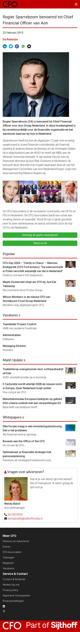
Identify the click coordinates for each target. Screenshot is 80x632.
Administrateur (12, 335)
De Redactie (10, 39)
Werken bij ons (11, 584)
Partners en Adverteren (16, 541)
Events (6, 546)
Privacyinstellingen (13, 600)
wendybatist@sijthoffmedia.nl (25, 518)
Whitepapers (12, 417)
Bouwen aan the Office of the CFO (24, 441)
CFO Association (12, 552)
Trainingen (8, 557)
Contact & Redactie (14, 579)
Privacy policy (10, 590)
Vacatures (10, 315)
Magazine (8, 562)
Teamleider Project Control (19, 324)
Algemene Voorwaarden (16, 595)
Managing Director (14, 346)
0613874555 (15, 514)
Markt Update (13, 360)
